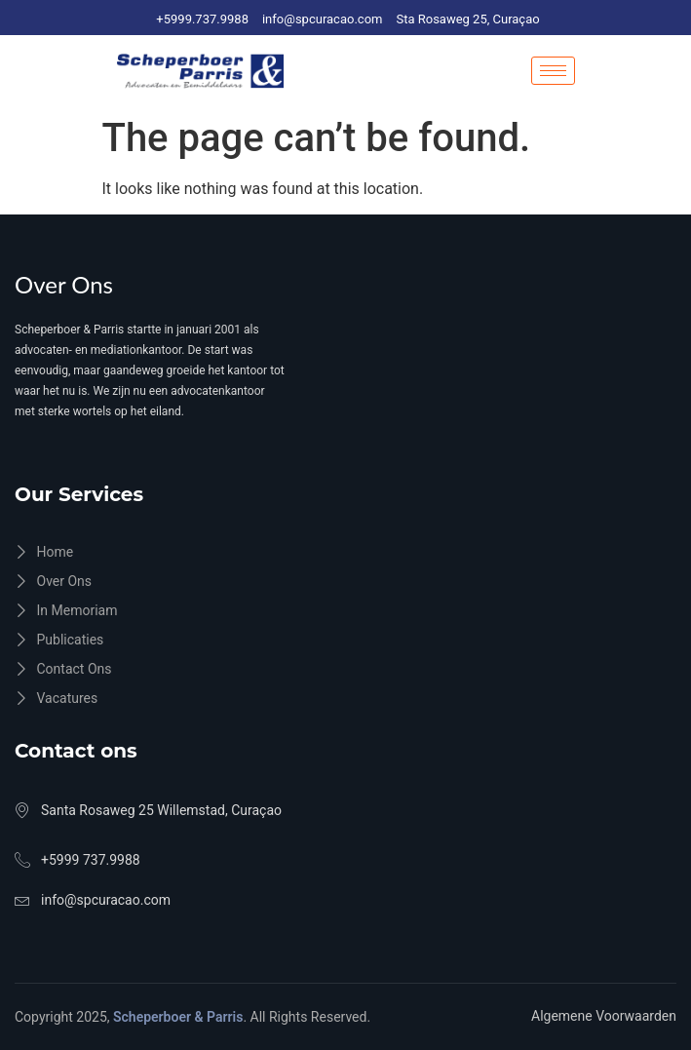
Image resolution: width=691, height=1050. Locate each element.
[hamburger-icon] (553, 71)
